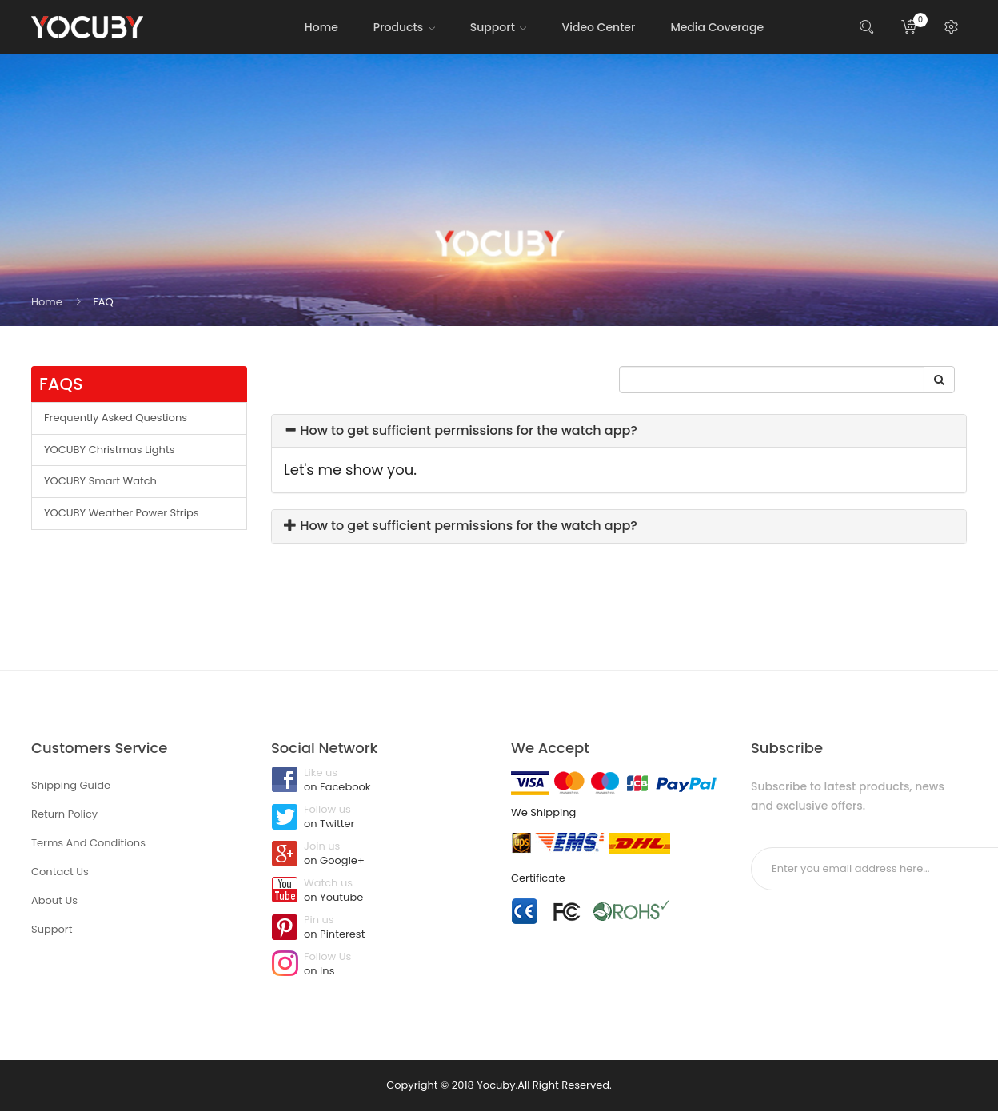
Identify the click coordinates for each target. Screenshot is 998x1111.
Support (51, 929)
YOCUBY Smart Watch (100, 480)
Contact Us (60, 871)
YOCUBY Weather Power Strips (121, 512)
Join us (379, 854)
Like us (379, 781)
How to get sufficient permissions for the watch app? (460, 430)
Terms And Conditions (88, 842)
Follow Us (379, 964)
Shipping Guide (70, 785)
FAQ (103, 301)
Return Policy (64, 814)
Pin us (379, 928)
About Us (54, 900)
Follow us (379, 817)
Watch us (379, 891)
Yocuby (496, 1085)
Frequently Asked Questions (115, 417)
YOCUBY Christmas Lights (109, 449)
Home (46, 301)
